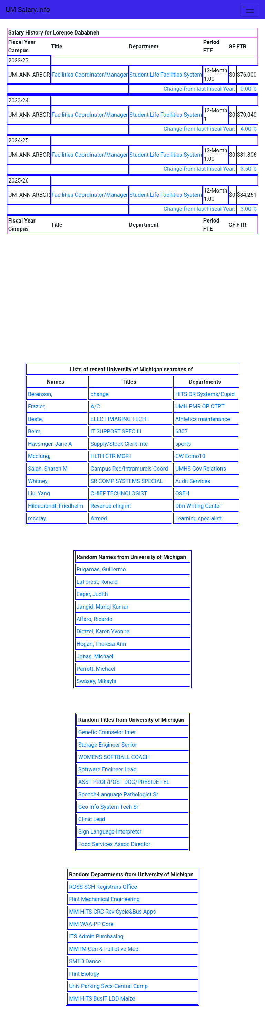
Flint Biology (84, 974)
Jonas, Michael (95, 656)
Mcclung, (39, 456)
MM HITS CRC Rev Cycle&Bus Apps (112, 911)
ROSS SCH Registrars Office (103, 887)
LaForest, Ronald (97, 582)
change (99, 394)
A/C (95, 406)
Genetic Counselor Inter (107, 732)
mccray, (37, 518)
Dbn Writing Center (198, 506)
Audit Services (192, 481)
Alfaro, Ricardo (94, 619)
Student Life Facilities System (166, 74)
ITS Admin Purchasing (96, 936)
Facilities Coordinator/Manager (90, 74)
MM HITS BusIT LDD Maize (102, 998)
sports (183, 444)
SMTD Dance (85, 961)
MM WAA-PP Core (91, 924)
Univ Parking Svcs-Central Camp (108, 986)
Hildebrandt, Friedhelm (55, 506)
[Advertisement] (132, 311)
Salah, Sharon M (48, 468)
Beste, (35, 419)
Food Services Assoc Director (114, 844)
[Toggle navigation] (249, 10)
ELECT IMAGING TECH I (119, 419)
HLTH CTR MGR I (110, 456)
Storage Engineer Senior (107, 744)
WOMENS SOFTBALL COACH (114, 757)
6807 (181, 431)
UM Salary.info (28, 10)
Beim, (35, 431)
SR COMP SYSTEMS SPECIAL (126, 481)
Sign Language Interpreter (110, 831)
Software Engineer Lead (107, 769)
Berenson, (40, 394)
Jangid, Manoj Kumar (103, 606)
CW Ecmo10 (190, 456)
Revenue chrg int (110, 506)
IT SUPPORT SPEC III (115, 431)
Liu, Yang (39, 493)
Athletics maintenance (202, 419)
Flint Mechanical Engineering (104, 899)
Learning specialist (198, 518)
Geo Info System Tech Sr (108, 807)
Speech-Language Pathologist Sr (118, 794)
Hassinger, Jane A (50, 444)
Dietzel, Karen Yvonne (103, 631)
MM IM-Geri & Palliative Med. (104, 949)
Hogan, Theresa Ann (101, 644)
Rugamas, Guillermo (101, 569)
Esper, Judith (92, 594)
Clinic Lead (91, 819)
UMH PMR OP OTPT (200, 406)
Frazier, (36, 406)
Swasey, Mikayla (96, 681)
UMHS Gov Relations (200, 468)
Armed (98, 518)
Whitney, (38, 481)
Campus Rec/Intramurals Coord (129, 468)
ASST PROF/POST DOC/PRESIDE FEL (123, 782)
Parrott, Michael (96, 669)
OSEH (182, 493)
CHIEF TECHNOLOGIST (118, 493)
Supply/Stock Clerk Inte (119, 444)
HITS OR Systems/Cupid (205, 394)
